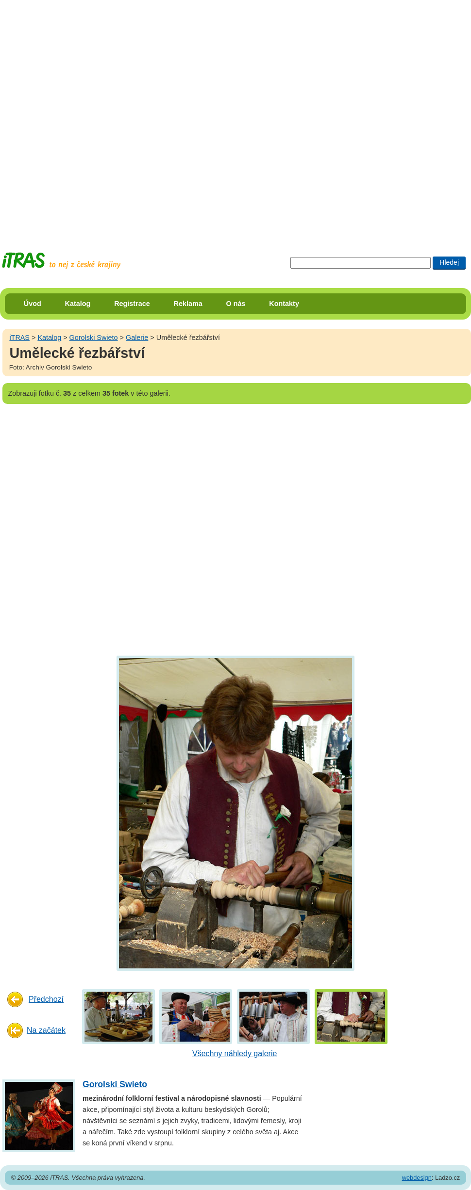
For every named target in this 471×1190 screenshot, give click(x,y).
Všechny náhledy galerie (234, 1053)
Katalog (78, 303)
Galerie (137, 337)
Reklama (188, 303)
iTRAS (19, 337)
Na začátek (46, 1030)
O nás (236, 303)
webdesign (417, 1177)
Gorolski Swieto (93, 337)
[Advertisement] (117, 117)
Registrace (132, 303)
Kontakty (284, 303)
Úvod (32, 303)
